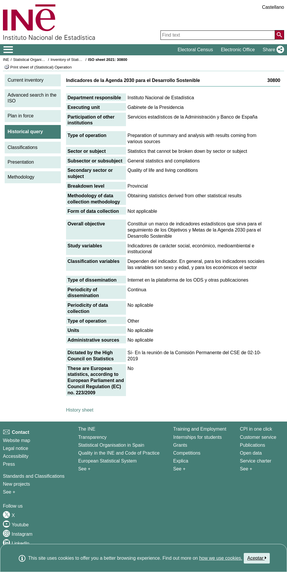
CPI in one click (256, 429)
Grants (180, 445)
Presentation (21, 162)
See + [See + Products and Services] (246, 468)
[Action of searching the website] (279, 35)
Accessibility (15, 456)
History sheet (79, 409)
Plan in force (21, 115)
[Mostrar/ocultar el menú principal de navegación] (8, 49)
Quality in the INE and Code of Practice (118, 453)
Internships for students (197, 437)
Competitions (186, 453)
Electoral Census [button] (195, 49)
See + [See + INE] (84, 468)
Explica (180, 460)
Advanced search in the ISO (32, 98)
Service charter (256, 460)
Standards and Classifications (34, 476)
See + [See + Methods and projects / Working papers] (9, 491)
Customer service (258, 437)
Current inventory (26, 80)
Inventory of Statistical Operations (78, 59)
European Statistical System (107, 460)
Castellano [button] (273, 7)
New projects (16, 484)
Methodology (21, 176)
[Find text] (217, 35)
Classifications (22, 147)
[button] (272, 49)
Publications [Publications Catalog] (252, 445)
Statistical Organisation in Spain (39, 59)
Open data (251, 453)
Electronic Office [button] (238, 49)
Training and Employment (199, 429)
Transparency (92, 437)
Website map (16, 440)
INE (6, 59)
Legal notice (15, 448)
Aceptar (256, 558)
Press (9, 464)
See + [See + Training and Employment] (179, 468)
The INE (86, 429)
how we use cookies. (220, 558)
